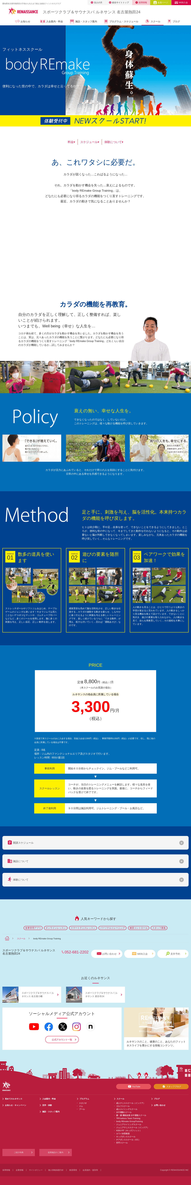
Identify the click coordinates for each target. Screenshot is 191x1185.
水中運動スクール (124, 1112)
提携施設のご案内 (55, 1152)
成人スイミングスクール (126, 1109)
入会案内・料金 (51, 22)
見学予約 (176, 954)
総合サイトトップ (119, 2)
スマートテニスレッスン (83, 928)
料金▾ (71, 142)
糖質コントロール (139, 928)
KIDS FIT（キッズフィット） (129, 1130)
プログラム (84, 1099)
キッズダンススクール (125, 1137)
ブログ (173, 21)
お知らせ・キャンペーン (15, 1105)
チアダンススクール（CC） (128, 1140)
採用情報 (141, 2)
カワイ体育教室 (123, 1134)
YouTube (133, 1086)
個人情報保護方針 (56, 1170)
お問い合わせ (108, 953)
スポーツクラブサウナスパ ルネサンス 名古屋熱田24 (91, 12)
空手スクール (122, 1143)
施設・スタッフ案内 (83, 21)
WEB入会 (181, 2)
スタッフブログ (171, 1086)
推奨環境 (73, 1170)
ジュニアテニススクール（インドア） (132, 1127)
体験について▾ (113, 142)
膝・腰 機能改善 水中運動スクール (131, 1115)
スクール (152, 21)
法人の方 (96, 2)
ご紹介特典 (18, 1152)
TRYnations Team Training (128, 1118)
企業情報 (19, 1170)
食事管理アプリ (33, 928)
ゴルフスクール (123, 1106)
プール (82, 1109)
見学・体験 (47, 1105)
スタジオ (83, 1103)
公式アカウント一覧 (62, 1039)
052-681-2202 (77, 952)
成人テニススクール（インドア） (130, 1103)
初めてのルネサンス (13, 1099)
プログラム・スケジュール (120, 21)
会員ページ (160, 2)
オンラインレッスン (56, 928)
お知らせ (22, 21)
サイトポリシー (36, 1170)
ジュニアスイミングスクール (128, 1124)
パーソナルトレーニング (112, 928)
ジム (81, 1106)
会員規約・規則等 (90, 1170)
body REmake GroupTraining (129, 1121)
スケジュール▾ (89, 142)
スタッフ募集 (159, 928)
